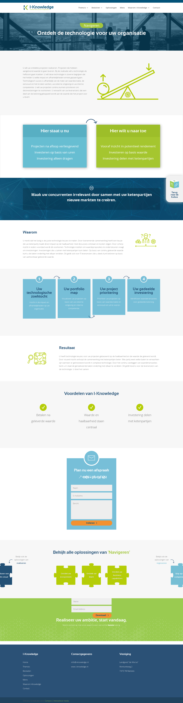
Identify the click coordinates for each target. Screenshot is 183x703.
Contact (156, 8)
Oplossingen (111, 8)
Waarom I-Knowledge (137, 8)
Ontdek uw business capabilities (117, 575)
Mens (122, 8)
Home (25, 662)
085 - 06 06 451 (95, 477)
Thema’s (82, 8)
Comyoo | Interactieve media (57, 701)
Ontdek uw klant (91, 575)
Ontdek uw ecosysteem (66, 575)
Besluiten (96, 8)
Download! (101, 615)
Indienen (90, 523)
